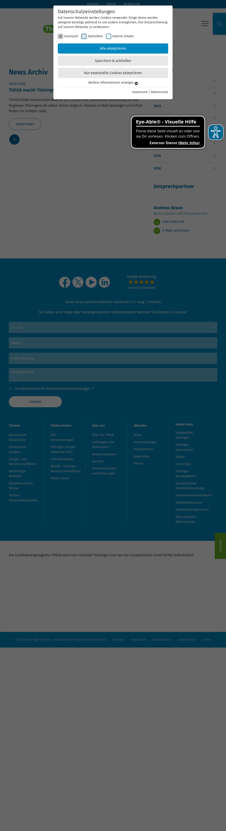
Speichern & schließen (113, 61)
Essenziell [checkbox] (71, 36)
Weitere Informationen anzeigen (113, 82)
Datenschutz (159, 92)
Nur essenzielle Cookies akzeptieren (113, 73)
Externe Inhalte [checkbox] (123, 36)
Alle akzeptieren (113, 48)
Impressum (140, 92)
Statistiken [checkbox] (95, 36)
